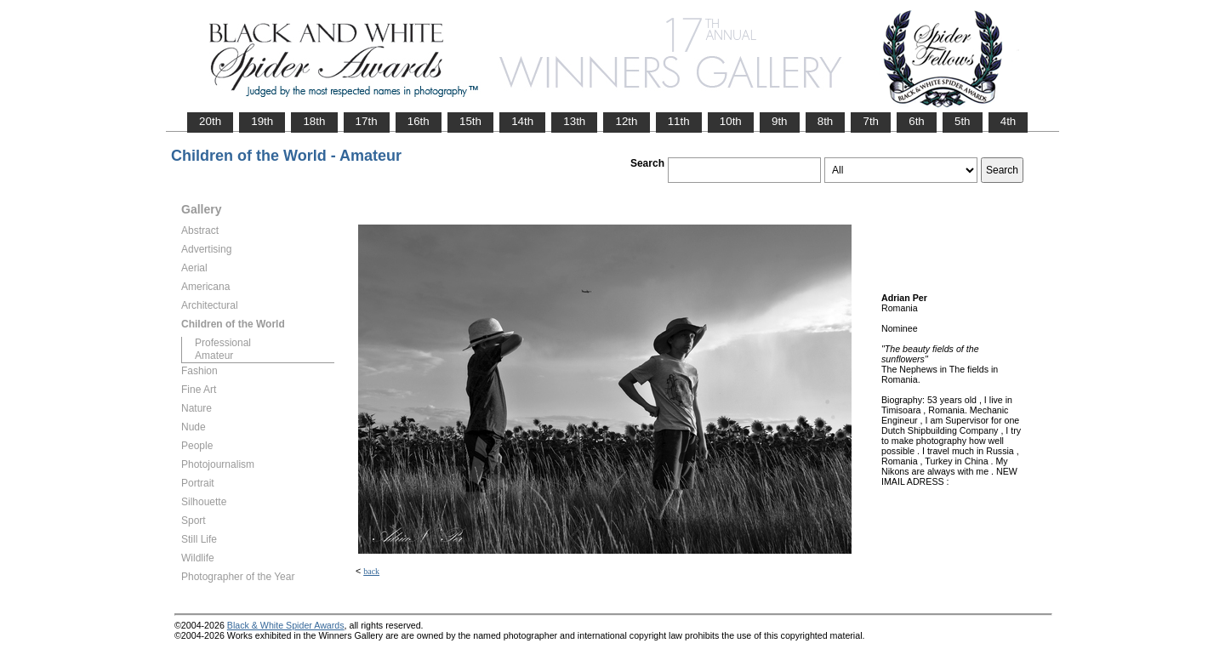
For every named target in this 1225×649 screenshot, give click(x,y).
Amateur (214, 356)
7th (870, 121)
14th (522, 121)
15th (470, 121)
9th (779, 121)
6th (916, 121)
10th (730, 121)
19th (262, 121)
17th (366, 121)
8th (825, 121)
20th (210, 121)
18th (313, 121)
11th (678, 121)
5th (962, 121)
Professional (223, 343)
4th (1008, 121)
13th (574, 121)
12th (626, 121)
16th (418, 121)
